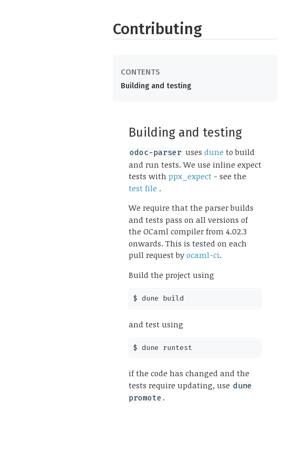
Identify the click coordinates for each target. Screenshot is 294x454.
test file (144, 188)
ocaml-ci (202, 255)
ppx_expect (190, 176)
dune (214, 152)
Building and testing (156, 85)
